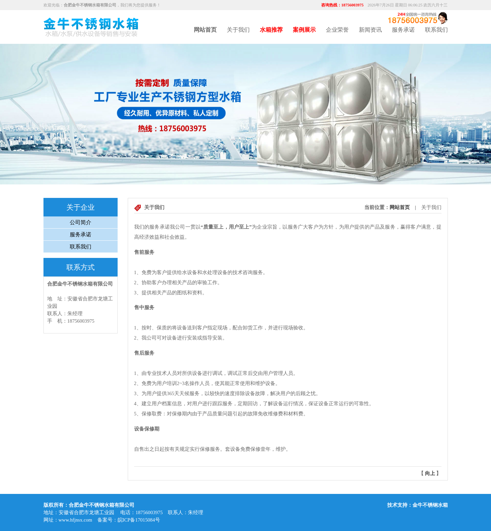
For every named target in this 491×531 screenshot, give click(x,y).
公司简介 (80, 222)
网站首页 (400, 207)
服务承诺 (403, 30)
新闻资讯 (370, 30)
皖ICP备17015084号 (139, 520)
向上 (430, 473)
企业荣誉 (337, 30)
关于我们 (238, 30)
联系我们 (436, 30)
